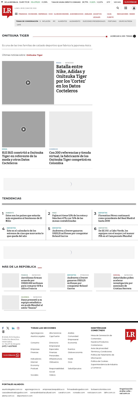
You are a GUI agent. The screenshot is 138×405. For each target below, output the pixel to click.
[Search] (118, 8)
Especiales (54, 349)
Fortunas (112, 21)
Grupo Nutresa (125, 21)
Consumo (35, 343)
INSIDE (132, 14)
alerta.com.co (8, 396)
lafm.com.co (109, 392)
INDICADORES (122, 14)
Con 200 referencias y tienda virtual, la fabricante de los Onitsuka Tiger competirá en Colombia (70, 158)
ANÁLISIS (88, 14)
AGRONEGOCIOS (76, 14)
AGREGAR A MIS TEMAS (123, 36)
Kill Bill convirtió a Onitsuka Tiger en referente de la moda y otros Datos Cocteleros (22, 158)
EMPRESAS (43, 14)
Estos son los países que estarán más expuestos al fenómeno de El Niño (24, 218)
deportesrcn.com (24, 396)
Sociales (34, 375)
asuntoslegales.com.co (12, 389)
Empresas (35, 349)
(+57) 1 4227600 (9, 346)
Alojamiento (75, 21)
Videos (52, 375)
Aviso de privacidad (99, 348)
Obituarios (53, 362)
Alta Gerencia (55, 333)
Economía (72, 343)
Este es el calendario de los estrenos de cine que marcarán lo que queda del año (25, 233)
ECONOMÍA (32, 14)
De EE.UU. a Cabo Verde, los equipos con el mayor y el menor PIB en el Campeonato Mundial (116, 233)
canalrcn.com (64, 392)
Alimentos (62, 21)
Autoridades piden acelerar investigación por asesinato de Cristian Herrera (123, 283)
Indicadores (36, 359)
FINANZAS (23, 14)
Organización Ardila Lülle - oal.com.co (126, 391)
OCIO (51, 14)
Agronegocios (37, 333)
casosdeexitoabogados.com (14, 392)
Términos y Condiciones (101, 351)
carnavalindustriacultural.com (43, 392)
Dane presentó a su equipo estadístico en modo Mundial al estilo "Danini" (32, 304)
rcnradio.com (79, 392)
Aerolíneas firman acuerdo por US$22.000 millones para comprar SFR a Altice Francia (32, 283)
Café (19, 25)
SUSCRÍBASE (130, 2)
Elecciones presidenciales (94, 21)
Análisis (71, 333)
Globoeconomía (75, 352)
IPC (54, 21)
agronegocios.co (32, 389)
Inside (70, 359)
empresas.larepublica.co (53, 389)
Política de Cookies (99, 361)
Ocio (70, 362)
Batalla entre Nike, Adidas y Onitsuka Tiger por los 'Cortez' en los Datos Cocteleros (71, 78)
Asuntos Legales (38, 336)
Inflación (46, 21)
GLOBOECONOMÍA (61, 14)
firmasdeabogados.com (77, 389)
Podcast (34, 368)
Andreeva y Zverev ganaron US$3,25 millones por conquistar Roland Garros (70, 233)
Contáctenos (96, 345)
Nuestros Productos (99, 342)
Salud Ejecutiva (74, 368)
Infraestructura (55, 359)
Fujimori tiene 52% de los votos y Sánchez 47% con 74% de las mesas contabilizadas (69, 218)
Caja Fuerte (54, 336)
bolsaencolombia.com (101, 389)
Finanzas (34, 352)
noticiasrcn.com (94, 392)
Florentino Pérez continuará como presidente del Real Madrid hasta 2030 (116, 218)
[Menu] (17, 14)
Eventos (71, 349)
